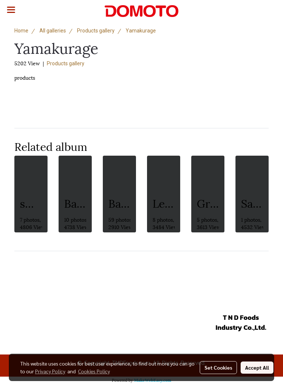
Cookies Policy (94, 371)
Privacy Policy (50, 371)
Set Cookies (218, 367)
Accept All (257, 367)
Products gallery (65, 63)
